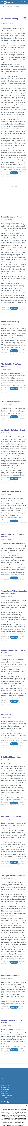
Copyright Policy (5, 1085)
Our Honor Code (5, 1089)
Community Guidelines (6, 1087)
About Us (3, 1074)
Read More (14, 308)
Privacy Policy (4, 1091)
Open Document (14, 1123)
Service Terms (4, 1093)
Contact (3, 1076)
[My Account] (26, 2)
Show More (14, 172)
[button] (2, 2)
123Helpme (3, 6)
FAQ (2, 1078)
